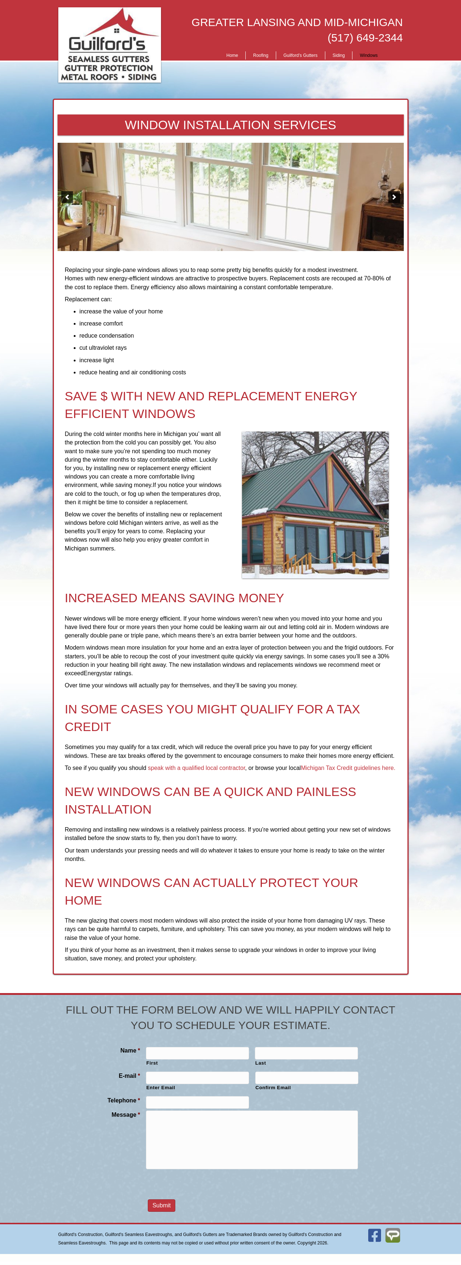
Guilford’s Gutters (300, 55)
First (152, 1063)
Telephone (123, 1100)
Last (260, 1063)
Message (125, 1115)
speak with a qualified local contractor (196, 768)
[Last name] (306, 1053)
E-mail (129, 1076)
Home (232, 55)
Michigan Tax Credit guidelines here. (348, 768)
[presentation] (201, 1185)
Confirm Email (273, 1087)
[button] (67, 197)
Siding (339, 55)
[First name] (197, 1053)
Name (130, 1050)
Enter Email (160, 1087)
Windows (369, 55)
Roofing (260, 55)
